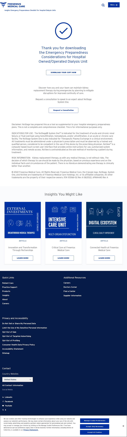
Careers (5, 303)
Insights (5, 295)
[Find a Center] (88, 291)
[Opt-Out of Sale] (51, 332)
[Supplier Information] (88, 295)
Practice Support (9, 287)
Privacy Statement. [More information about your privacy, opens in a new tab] (30, 430)
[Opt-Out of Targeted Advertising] (51, 336)
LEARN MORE (22, 258)
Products (6, 291)
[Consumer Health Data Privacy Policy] (51, 345)
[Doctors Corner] (88, 287)
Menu (112, 5)
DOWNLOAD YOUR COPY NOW (63, 72)
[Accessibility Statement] (51, 349)
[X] (5, 410)
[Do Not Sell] (51, 323)
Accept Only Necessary (94, 426)
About (5, 299)
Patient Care (7, 283)
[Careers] (88, 283)
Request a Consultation (63, 110)
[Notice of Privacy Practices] (51, 328)
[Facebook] (9, 401)
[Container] (114, 4)
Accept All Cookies (94, 432)
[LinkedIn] (8, 397)
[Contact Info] (12, 385)
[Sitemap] (51, 353)
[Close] (123, 425)
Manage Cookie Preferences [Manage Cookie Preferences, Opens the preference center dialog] (94, 420)
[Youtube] (8, 406)
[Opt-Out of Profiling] (51, 340)
